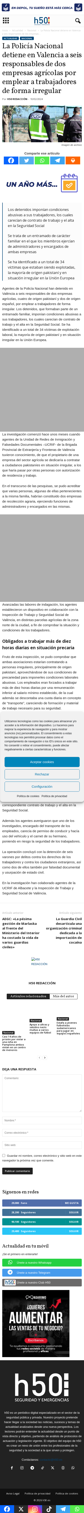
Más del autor (63, 996)
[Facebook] (11, 160)
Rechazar (42, 774)
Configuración (42, 786)
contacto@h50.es (51, 1459)
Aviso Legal (12, 1493)
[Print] (73, 160)
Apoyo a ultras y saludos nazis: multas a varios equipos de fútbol (40, 1028)
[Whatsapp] (42, 160)
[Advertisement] (42, 390)
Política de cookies (28, 796)
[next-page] (45, 1057)
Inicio (5, 30)
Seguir (74, 1212)
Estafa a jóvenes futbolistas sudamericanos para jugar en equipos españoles (68, 1028)
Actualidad (17, 30)
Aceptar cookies (42, 762)
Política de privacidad (54, 796)
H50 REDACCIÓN (17, 99)
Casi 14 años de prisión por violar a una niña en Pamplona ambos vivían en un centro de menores (14, 1043)
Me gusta (72, 1203)
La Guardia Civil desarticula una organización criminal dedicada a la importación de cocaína (64, 930)
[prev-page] (39, 1057)
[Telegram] (57, 160)
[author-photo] (42, 968)
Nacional (31, 30)
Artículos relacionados (28, 996)
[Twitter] (26, 160)
